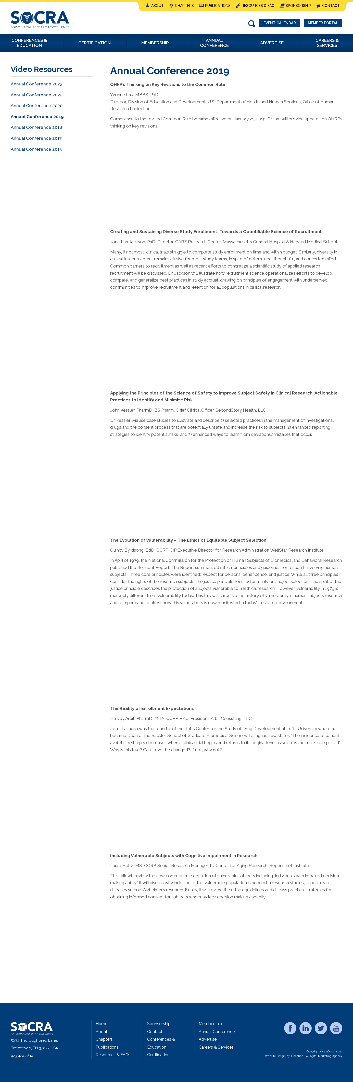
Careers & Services (216, 1047)
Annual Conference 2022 (36, 94)
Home (101, 1023)
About (157, 6)
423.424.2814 (22, 1055)
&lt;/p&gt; (181, 173)
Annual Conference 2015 (36, 149)
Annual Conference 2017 (36, 138)
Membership (210, 1023)
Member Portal (321, 23)
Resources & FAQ (258, 6)
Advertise (208, 1039)
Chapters (184, 6)
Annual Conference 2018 (36, 127)
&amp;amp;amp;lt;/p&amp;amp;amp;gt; (181, 649)
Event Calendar (273, 23)
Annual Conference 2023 (36, 83)
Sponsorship (298, 6)
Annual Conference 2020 (36, 105)
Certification (158, 1054)
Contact (331, 6)
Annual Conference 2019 (37, 116)
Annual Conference (217, 1031)
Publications (218, 6)
